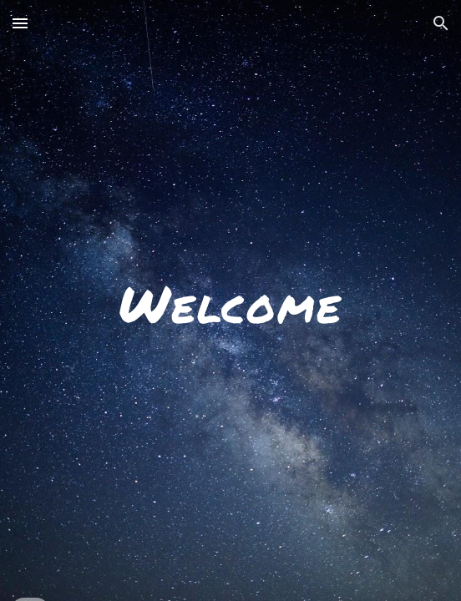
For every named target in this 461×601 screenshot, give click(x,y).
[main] (230, 301)
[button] (20, 23)
